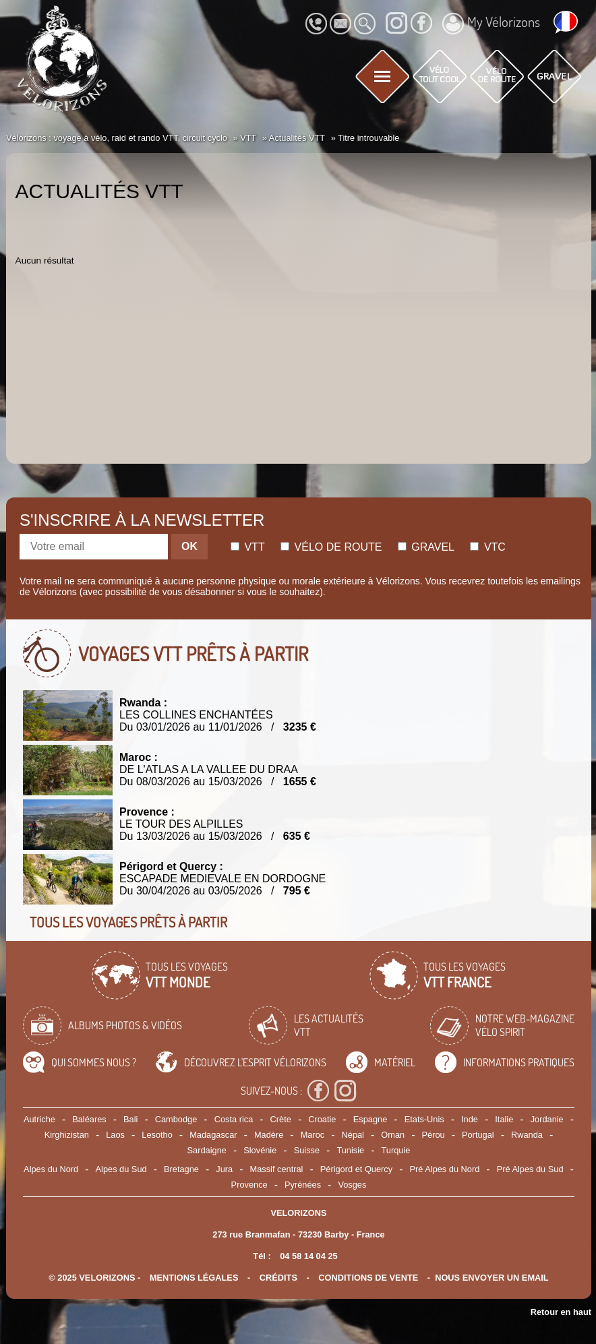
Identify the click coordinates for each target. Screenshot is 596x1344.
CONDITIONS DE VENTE (368, 1278)
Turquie (396, 1150)
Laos (115, 1135)
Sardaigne (207, 1150)
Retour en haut (561, 1312)
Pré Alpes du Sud (530, 1169)
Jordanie (547, 1119)
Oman (393, 1135)
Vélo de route (331, 547)
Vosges (352, 1185)
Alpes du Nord (51, 1169)
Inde (469, 1119)
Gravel (426, 547)
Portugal (478, 1135)
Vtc (487, 547)
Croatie (322, 1119)
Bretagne (181, 1169)
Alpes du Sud (121, 1169)
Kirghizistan (66, 1135)
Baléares (89, 1119)
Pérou (432, 1135)
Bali (130, 1119)
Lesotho (157, 1135)
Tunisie (350, 1150)
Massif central (276, 1169)
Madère (268, 1135)
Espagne (370, 1119)
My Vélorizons (491, 23)
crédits (278, 1278)
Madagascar (213, 1135)
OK (189, 546)
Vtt (248, 547)
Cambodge (176, 1119)
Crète (280, 1119)
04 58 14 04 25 (308, 1256)
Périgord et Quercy (356, 1169)
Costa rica (234, 1119)
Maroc (313, 1135)
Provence (249, 1185)
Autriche (39, 1119)
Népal (353, 1135)
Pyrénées (303, 1185)
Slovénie (259, 1150)
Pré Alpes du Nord (444, 1169)
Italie (504, 1119)
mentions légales (194, 1278)
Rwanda (527, 1135)
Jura (224, 1169)
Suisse (307, 1150)
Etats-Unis (424, 1119)
